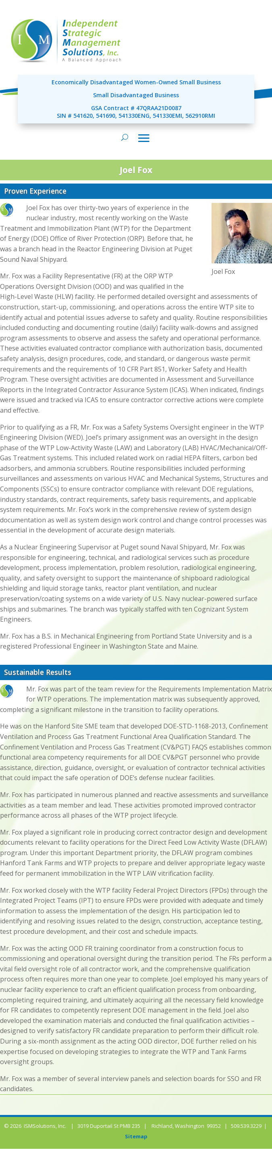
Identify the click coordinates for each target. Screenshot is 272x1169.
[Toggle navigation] (144, 138)
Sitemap (136, 1136)
